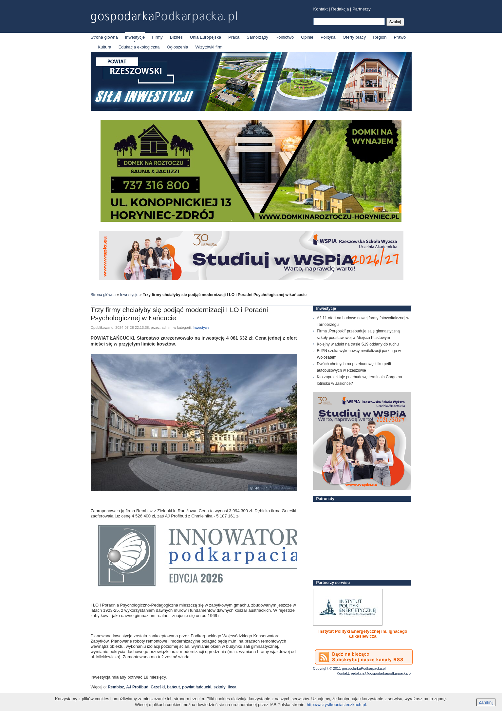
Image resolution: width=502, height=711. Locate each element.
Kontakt (320, 9)
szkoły (220, 687)
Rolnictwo (284, 37)
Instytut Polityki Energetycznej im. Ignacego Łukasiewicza (362, 634)
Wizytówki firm (209, 47)
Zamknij (485, 702)
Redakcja (340, 9)
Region (379, 37)
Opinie (307, 37)
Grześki (158, 687)
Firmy (157, 37)
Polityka (328, 37)
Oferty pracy (354, 37)
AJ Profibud (137, 687)
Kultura (104, 47)
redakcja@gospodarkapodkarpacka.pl (381, 673)
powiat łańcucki (196, 687)
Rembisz (116, 687)
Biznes (176, 37)
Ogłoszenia (177, 47)
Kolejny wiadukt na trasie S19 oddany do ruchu (358, 344)
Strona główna (104, 37)
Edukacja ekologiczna (139, 47)
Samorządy (257, 37)
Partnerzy (361, 9)
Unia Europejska (205, 37)
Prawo (400, 37)
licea (232, 687)
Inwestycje (135, 37)
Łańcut (173, 687)
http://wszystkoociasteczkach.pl (336, 704)
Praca (233, 37)
